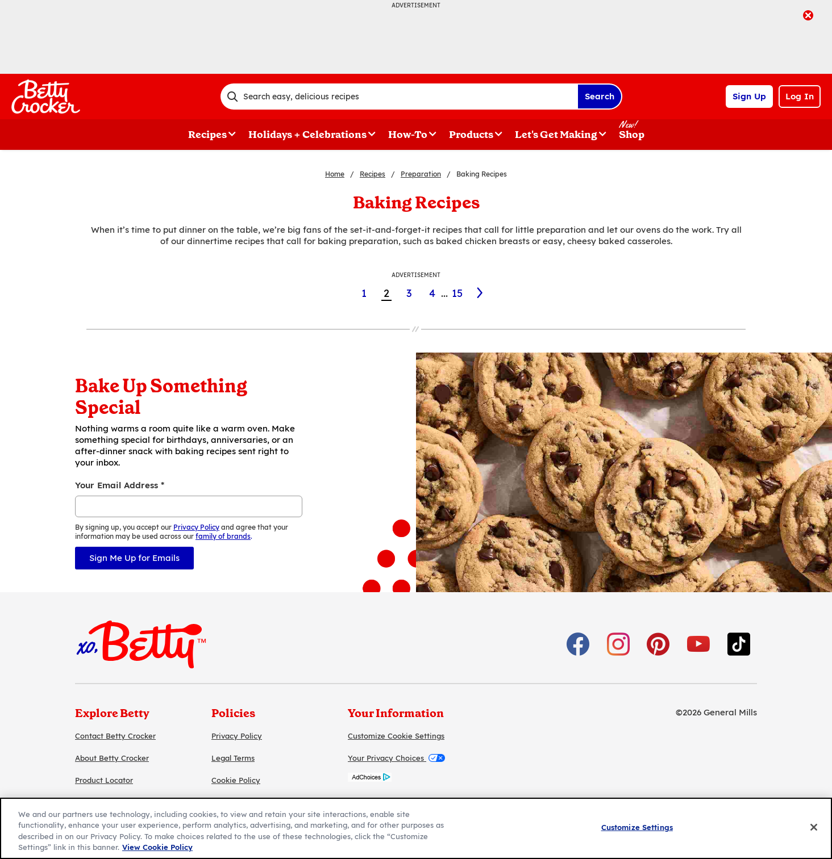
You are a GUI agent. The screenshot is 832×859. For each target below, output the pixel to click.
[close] (808, 16)
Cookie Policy (235, 780)
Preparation (421, 174)
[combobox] (399, 96)
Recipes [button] (207, 134)
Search (599, 96)
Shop (631, 134)
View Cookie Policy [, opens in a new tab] (157, 847)
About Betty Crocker (112, 757)
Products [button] (471, 134)
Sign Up (749, 96)
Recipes (372, 174)
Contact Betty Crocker (115, 735)
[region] (416, 828)
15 (457, 293)
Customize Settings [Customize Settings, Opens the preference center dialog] (637, 827)
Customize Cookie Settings (396, 735)
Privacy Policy (236, 735)
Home (334, 174)
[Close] (813, 827)
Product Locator (104, 780)
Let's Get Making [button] (556, 134)
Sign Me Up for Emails (134, 557)
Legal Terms (233, 757)
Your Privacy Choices (396, 757)
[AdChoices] (370, 779)
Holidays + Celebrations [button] (307, 134)
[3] (480, 293)
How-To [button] (407, 134)
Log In (799, 96)
